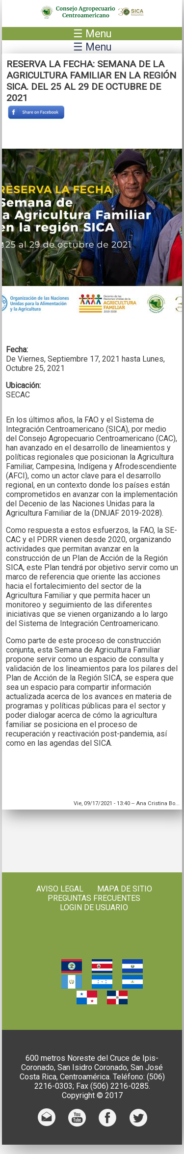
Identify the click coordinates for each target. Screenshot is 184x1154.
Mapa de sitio (124, 888)
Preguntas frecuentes (94, 898)
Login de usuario (94, 907)
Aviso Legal (59, 888)
